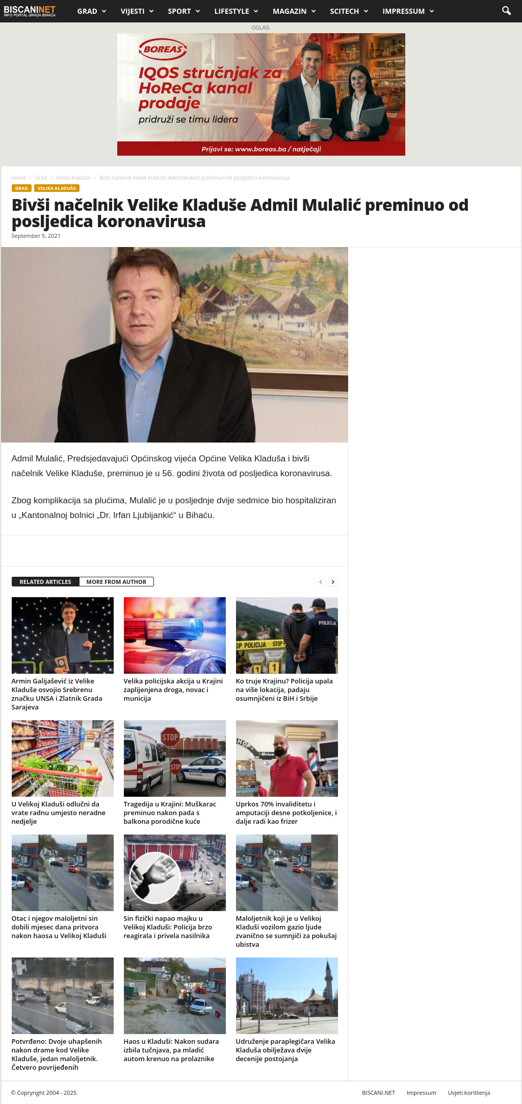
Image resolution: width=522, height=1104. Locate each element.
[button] (506, 11)
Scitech (349, 11)
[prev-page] (321, 582)
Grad (92, 11)
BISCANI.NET (378, 1092)
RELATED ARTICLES (45, 581)
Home (19, 177)
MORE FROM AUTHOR (116, 581)
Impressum (408, 11)
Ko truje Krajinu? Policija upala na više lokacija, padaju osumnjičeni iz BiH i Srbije (284, 689)
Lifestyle (236, 11)
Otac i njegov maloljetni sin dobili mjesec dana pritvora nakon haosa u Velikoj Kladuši (59, 927)
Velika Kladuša (73, 177)
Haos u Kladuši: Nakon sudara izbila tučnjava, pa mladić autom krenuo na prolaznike (171, 1050)
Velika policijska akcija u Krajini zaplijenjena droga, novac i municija (173, 689)
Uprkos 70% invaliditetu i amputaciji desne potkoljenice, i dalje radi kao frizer (286, 812)
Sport (184, 11)
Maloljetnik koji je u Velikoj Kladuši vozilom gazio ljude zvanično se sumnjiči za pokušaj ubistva (286, 931)
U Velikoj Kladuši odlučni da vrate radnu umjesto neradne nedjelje (59, 812)
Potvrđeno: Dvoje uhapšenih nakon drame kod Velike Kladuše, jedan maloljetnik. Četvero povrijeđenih (57, 1054)
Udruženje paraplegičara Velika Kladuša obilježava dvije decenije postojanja (285, 1050)
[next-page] (333, 582)
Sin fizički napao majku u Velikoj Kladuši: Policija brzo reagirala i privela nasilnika (168, 927)
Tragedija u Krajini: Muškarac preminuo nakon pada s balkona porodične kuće (170, 812)
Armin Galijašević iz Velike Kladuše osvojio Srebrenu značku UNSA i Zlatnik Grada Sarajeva (57, 694)
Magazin (294, 11)
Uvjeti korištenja (469, 1092)
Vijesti (137, 11)
